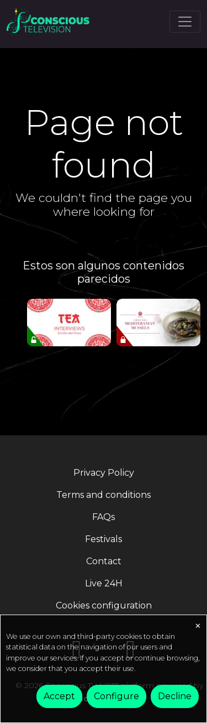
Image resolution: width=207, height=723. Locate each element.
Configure (116, 696)
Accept (59, 696)
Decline (175, 696)
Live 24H (104, 583)
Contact (103, 561)
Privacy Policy (103, 472)
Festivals (103, 539)
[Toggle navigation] (184, 22)
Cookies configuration (104, 605)
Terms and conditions (103, 495)
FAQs (103, 517)
